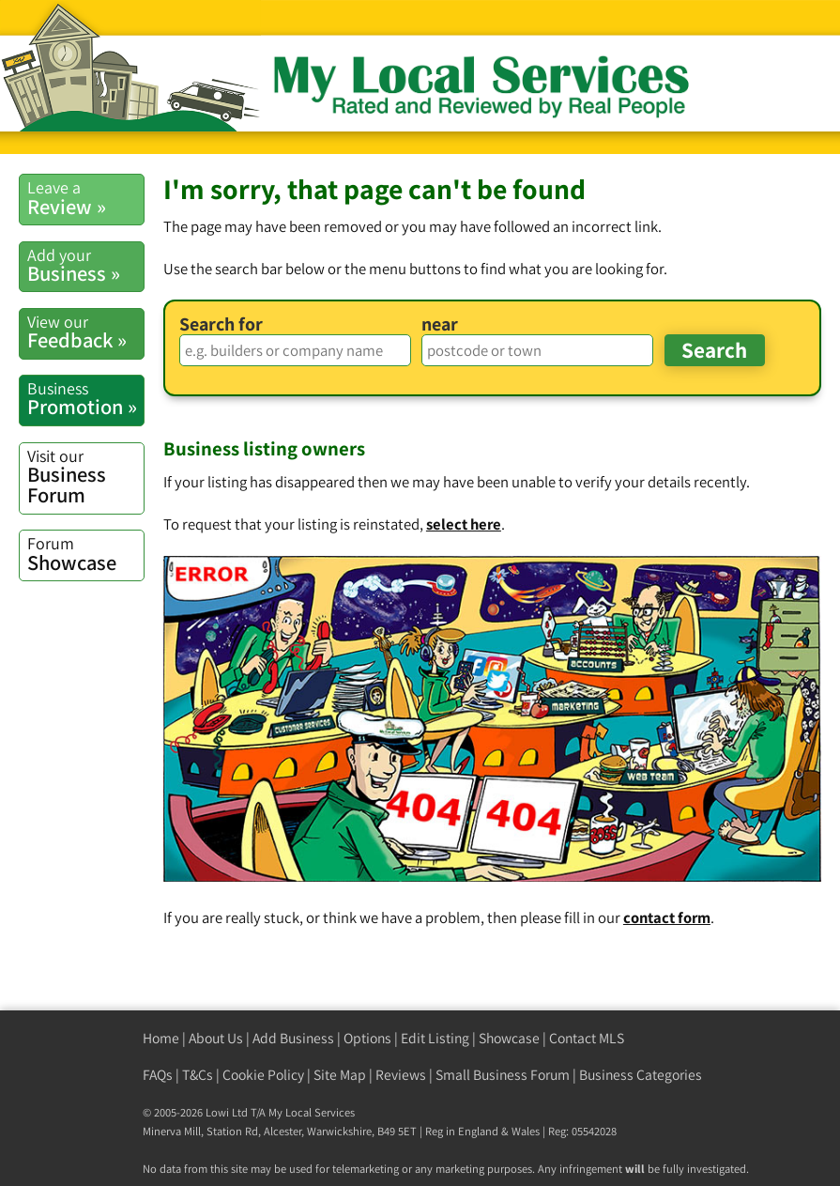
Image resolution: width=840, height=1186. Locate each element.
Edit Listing (435, 1038)
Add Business (293, 1038)
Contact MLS (586, 1038)
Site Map (339, 1075)
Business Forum (85, 477)
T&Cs (197, 1075)
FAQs (158, 1075)
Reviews (400, 1075)
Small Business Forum (502, 1075)
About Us (216, 1038)
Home (161, 1038)
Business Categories (640, 1075)
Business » (85, 265)
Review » (85, 198)
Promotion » (85, 398)
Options (367, 1038)
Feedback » (85, 332)
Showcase (85, 553)
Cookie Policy (263, 1075)
